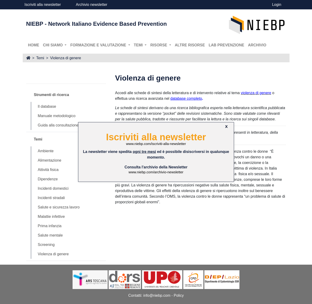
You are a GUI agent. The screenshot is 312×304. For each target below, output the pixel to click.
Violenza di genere (65, 58)
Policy (179, 295)
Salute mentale (50, 235)
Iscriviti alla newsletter (43, 5)
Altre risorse (190, 45)
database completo (186, 98)
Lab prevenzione (226, 45)
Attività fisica (48, 170)
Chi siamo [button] (53, 45)
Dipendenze (48, 179)
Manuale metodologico (56, 116)
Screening (46, 245)
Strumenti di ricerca (51, 95)
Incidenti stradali (51, 198)
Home (33, 45)
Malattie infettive (51, 217)
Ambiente (46, 151)
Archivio (257, 45)
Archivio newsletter (91, 5)
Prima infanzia (49, 226)
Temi (40, 58)
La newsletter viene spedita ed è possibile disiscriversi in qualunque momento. (156, 154)
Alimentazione (49, 160)
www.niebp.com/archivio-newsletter (155, 172)
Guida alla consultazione (58, 125)
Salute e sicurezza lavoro (59, 207)
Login (276, 5)
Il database (47, 106)
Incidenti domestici (53, 188)
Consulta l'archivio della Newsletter (156, 167)
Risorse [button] (159, 45)
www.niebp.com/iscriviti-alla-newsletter (156, 144)
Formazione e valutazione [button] (98, 45)
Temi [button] (139, 45)
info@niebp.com (156, 295)
